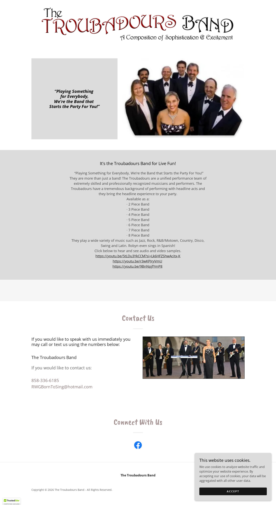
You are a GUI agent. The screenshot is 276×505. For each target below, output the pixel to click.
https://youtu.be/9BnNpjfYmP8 (137, 266)
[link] (137, 23)
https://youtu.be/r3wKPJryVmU (137, 261)
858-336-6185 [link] (45, 380)
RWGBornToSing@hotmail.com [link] (61, 386)
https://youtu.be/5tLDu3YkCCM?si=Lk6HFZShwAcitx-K (137, 256)
